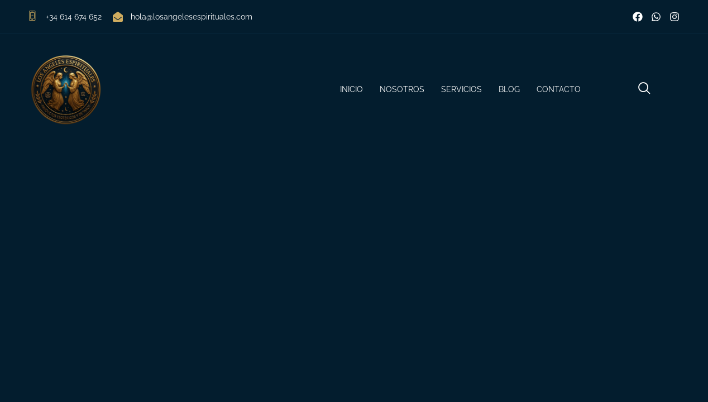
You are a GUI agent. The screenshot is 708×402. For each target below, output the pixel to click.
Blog (509, 89)
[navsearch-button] (644, 89)
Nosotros (402, 89)
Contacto (559, 89)
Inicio (351, 89)
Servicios (461, 89)
